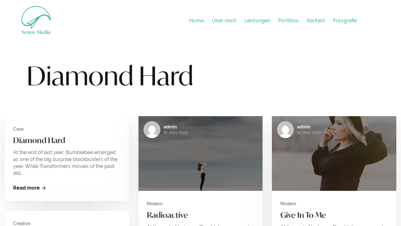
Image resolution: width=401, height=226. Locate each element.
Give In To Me (303, 215)
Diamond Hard (39, 140)
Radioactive (167, 215)
